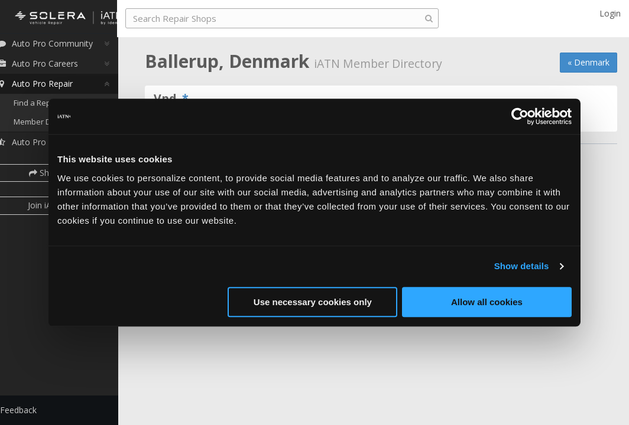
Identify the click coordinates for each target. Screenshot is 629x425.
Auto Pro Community (59, 47)
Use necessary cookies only (313, 302)
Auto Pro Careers (52, 67)
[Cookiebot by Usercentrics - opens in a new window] (520, 116)
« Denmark (588, 62)
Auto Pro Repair (49, 87)
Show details (521, 266)
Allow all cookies (487, 302)
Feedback (33, 410)
